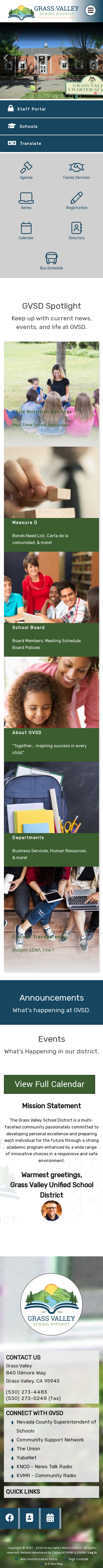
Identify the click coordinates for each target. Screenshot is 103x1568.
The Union (28, 1449)
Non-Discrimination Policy (36, 1559)
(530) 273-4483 (26, 1392)
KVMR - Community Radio (46, 1475)
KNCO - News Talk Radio (44, 1467)
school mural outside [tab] (79, 96)
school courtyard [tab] (47, 96)
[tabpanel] (51, 60)
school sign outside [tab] (55, 96)
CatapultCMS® (62, 1552)
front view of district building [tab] (24, 96)
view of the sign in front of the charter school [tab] (31, 96)
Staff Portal (31, 109)
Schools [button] (29, 126)
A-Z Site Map (51, 1564)
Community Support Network (50, 1440)
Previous (5, 58)
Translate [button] (31, 143)
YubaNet (27, 1458)
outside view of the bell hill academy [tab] (39, 96)
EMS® (81, 1552)
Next (97, 58)
